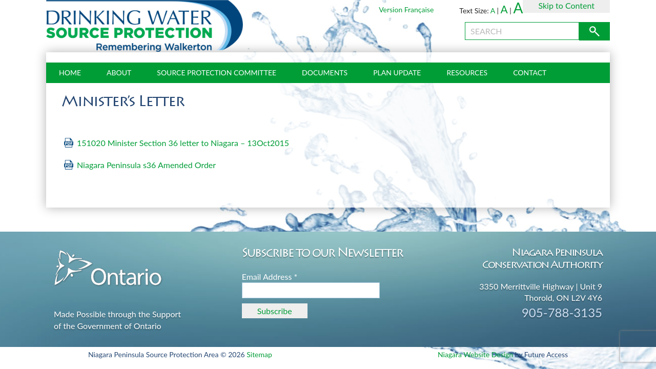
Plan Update (397, 72)
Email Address (270, 276)
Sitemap (259, 354)
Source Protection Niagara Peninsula (144, 26)
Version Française (406, 9)
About (119, 72)
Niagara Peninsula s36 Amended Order (147, 165)
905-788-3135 (562, 312)
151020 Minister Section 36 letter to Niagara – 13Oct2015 (183, 143)
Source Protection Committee (216, 72)
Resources (466, 72)
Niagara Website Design (475, 354)
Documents (324, 72)
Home (70, 72)
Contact (529, 72)
